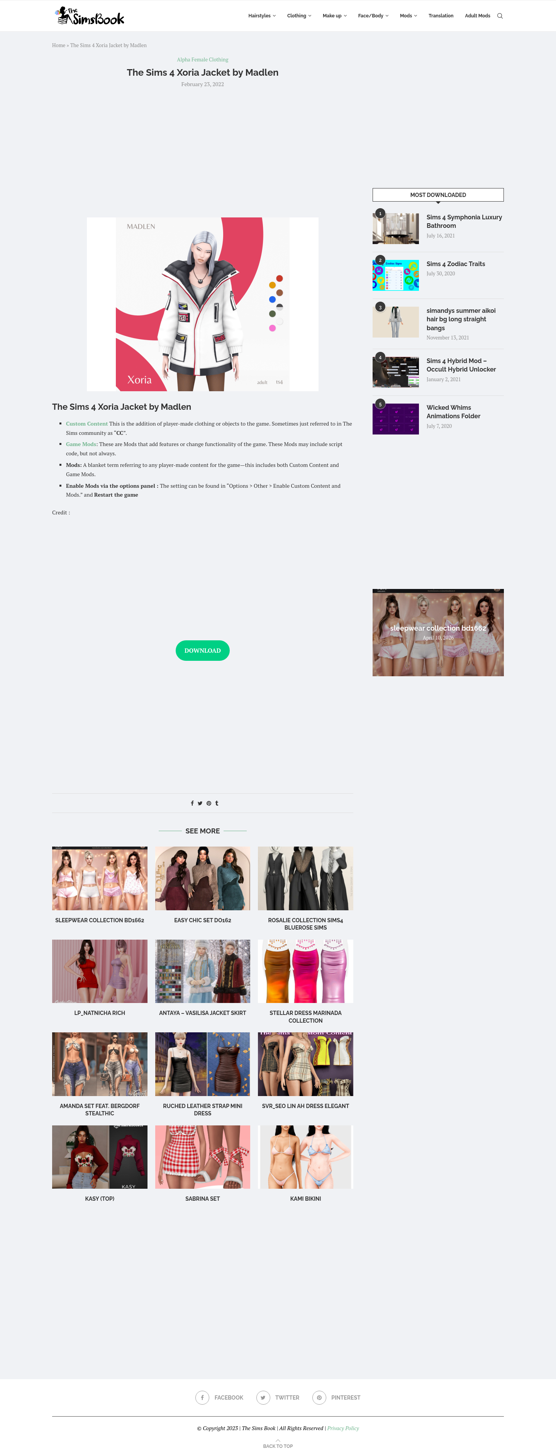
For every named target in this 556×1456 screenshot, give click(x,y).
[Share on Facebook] (192, 803)
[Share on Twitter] (200, 803)
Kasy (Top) (99, 1199)
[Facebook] (219, 1398)
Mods (406, 16)
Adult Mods (477, 16)
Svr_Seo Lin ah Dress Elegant (305, 1106)
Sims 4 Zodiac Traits (456, 264)
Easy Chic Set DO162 (202, 920)
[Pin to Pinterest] (209, 803)
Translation (441, 16)
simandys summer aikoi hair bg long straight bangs (461, 319)
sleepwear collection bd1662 (99, 920)
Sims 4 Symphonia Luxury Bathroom (464, 221)
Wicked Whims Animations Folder (453, 412)
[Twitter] (278, 1398)
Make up (332, 16)
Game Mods (81, 444)
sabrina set (202, 1199)
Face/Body (370, 16)
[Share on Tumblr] (216, 803)
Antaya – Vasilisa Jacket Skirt (202, 1013)
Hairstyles (260, 16)
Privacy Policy (343, 1428)
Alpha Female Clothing (203, 60)
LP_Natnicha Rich (99, 1013)
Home (58, 45)
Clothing (296, 16)
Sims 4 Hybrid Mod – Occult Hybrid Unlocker (461, 365)
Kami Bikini (305, 1199)
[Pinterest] (336, 1398)
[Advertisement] (202, 152)
